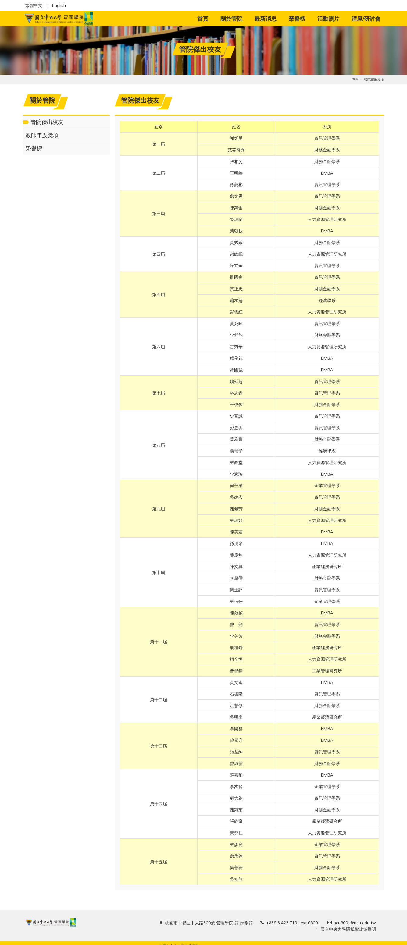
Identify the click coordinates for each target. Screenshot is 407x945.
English (59, 5)
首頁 (205, 18)
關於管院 (231, 18)
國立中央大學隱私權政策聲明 (348, 929)
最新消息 (266, 18)
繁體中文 (33, 5)
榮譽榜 (297, 18)
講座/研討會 (366, 18)
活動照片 (328, 18)
